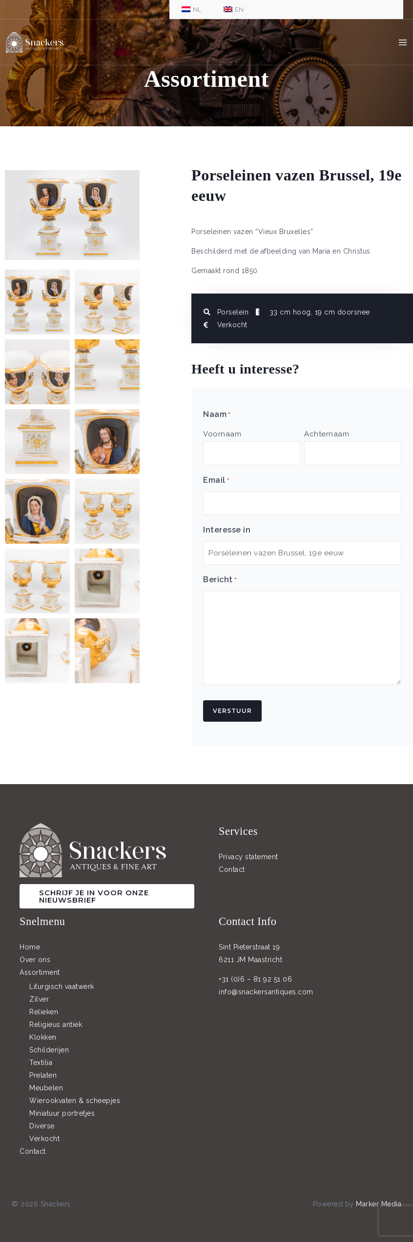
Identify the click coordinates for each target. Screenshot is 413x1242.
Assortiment (40, 965)
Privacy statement (248, 850)
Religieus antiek (55, 1018)
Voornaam (222, 434)
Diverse (42, 1120)
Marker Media (378, 1198)
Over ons (35, 953)
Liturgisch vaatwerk (61, 980)
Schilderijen (49, 1043)
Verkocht (44, 1132)
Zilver (39, 993)
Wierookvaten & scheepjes (74, 1094)
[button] (107, 889)
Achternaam (326, 434)
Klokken (43, 1031)
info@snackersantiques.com (266, 985)
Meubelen (46, 1081)
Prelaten (43, 1069)
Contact (232, 863)
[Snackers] (39, 44)
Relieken (43, 1005)
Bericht (220, 574)
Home (30, 940)
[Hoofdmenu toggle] (402, 44)
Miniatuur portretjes (62, 1107)
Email (216, 478)
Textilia (40, 1056)
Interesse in (226, 525)
